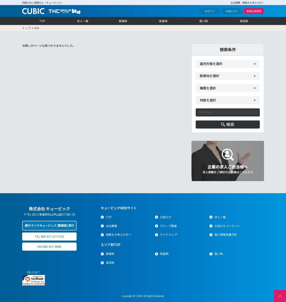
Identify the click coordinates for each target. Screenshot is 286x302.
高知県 (244, 21)
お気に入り (232, 11)
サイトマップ (168, 234)
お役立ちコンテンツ (227, 226)
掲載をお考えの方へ (253, 2)
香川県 (203, 21)
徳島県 (163, 21)
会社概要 (235, 2)
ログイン (209, 11)
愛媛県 (123, 21)
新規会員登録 (254, 11)
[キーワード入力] (227, 112)
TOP (42, 21)
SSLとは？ (33, 272)
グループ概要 (168, 226)
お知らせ (165, 217)
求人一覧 (82, 21)
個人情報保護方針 (225, 234)
